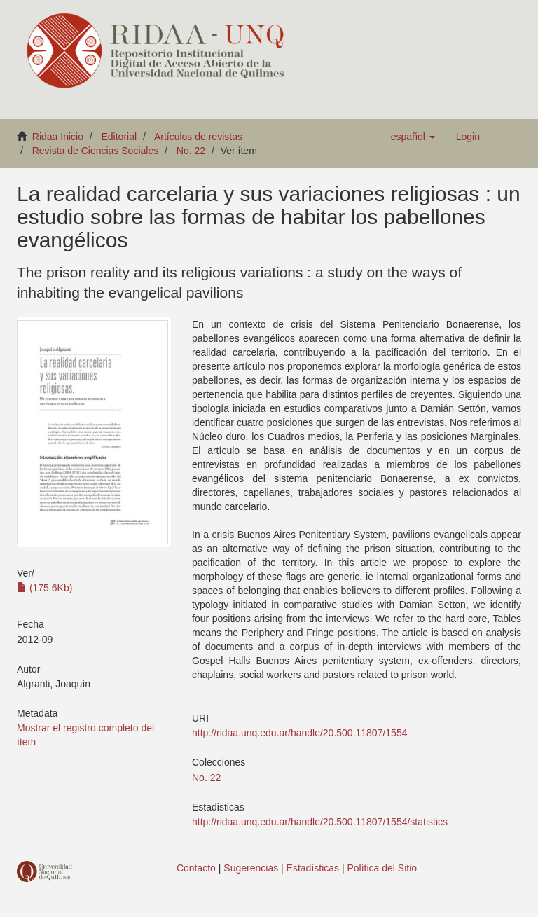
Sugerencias (250, 868)
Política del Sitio (382, 868)
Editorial (119, 136)
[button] (413, 136)
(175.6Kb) (44, 587)
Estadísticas (313, 868)
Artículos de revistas (198, 136)
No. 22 (191, 150)
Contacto (196, 868)
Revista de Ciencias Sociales (95, 150)
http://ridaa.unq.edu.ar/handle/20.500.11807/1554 (299, 732)
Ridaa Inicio (57, 136)
